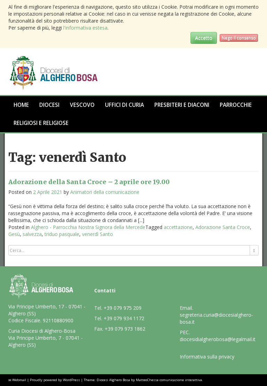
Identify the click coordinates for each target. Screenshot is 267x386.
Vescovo (82, 105)
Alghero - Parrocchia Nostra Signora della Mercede (88, 227)
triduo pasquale (61, 234)
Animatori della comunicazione (104, 192)
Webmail (19, 380)
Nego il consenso (239, 38)
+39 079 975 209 (122, 308)
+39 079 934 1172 (124, 318)
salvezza (32, 234)
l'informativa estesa (85, 27)
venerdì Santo (97, 234)
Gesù (14, 234)
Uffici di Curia (124, 105)
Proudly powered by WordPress (55, 380)
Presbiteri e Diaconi (181, 105)
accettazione (178, 227)
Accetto (203, 37)
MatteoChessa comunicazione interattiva (169, 380)
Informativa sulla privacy (207, 356)
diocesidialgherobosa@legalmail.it (218, 339)
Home (21, 105)
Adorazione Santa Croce (222, 227)
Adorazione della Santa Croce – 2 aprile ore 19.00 (89, 182)
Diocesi (49, 105)
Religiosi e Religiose (41, 123)
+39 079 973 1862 (125, 328)
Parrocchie (236, 105)
